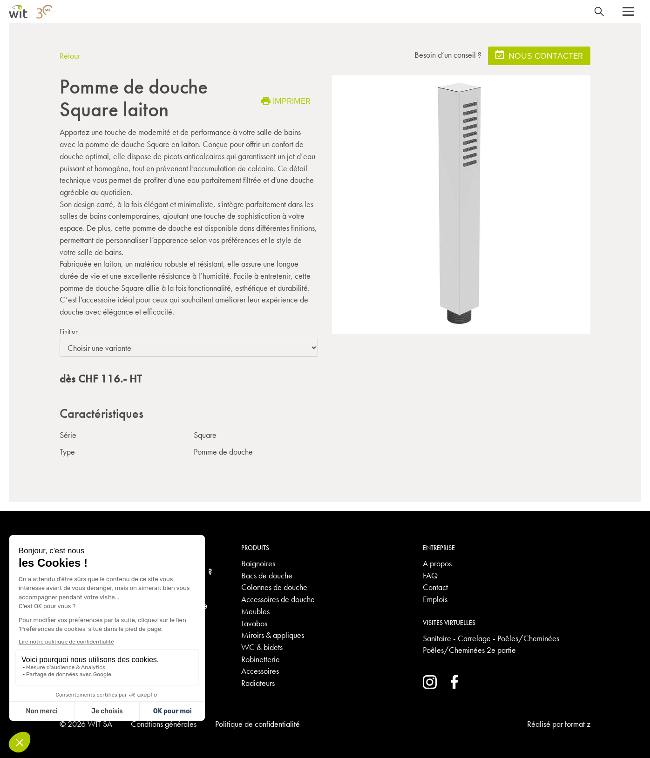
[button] (628, 11)
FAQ (430, 575)
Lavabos (254, 623)
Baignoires (258, 563)
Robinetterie (260, 659)
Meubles (255, 611)
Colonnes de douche (274, 587)
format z (577, 723)
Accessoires (260, 670)
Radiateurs (258, 683)
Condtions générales (163, 723)
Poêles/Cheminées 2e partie (469, 649)
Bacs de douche (266, 575)
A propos (437, 563)
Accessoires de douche (278, 599)
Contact (435, 587)
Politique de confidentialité (257, 723)
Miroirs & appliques (272, 635)
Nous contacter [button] (539, 55)
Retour (70, 55)
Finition (69, 331)
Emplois (435, 599)
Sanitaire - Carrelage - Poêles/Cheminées (491, 638)
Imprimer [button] (286, 101)
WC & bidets (262, 647)
